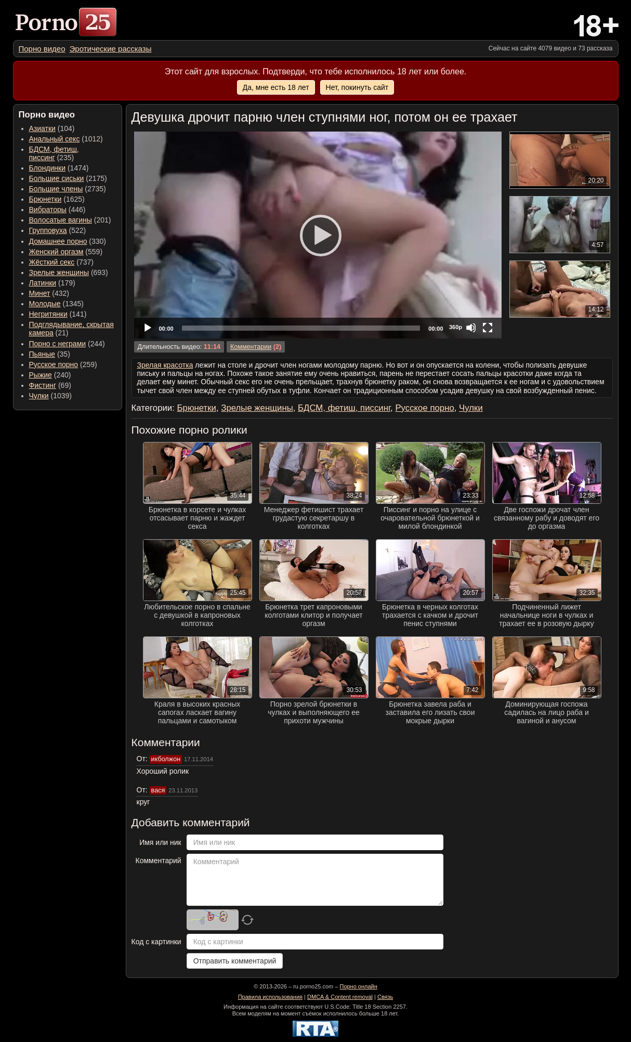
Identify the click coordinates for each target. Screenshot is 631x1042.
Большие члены (56, 189)
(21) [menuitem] (71, 328)
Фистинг (43, 385)
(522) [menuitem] (57, 230)
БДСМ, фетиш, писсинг (54, 153)
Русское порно (53, 364)
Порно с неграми (57, 344)
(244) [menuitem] (67, 344)
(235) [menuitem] (54, 153)
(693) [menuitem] (68, 272)
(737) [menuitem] (61, 262)
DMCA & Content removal (340, 997)
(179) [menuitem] (52, 283)
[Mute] (471, 327)
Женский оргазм (56, 252)
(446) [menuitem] (57, 209)
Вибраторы (48, 209)
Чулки (39, 396)
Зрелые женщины (59, 272)
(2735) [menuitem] (67, 189)
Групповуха (48, 230)
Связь (385, 997)
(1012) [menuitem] (66, 139)
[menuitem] (42, 48)
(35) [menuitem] (49, 354)
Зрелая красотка (165, 365)
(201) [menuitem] (70, 220)
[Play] (317, 235)
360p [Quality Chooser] (455, 327)
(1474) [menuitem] (59, 168)
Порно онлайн (358, 986)
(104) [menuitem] (52, 128)
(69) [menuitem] (50, 385)
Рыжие (40, 375)
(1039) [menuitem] (50, 396)
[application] (318, 235)
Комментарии (250, 346)
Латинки (43, 283)
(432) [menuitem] (49, 293)
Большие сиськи (56, 178)
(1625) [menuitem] (57, 199)
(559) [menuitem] (66, 252)
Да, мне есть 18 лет (276, 87)
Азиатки (42, 128)
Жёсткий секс (52, 262)
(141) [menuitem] (58, 314)
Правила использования (270, 997)
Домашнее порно (58, 241)
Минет (39, 293)
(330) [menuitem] (68, 241)
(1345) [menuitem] (56, 303)
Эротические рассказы (111, 48)
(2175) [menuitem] (68, 178)
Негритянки (48, 314)
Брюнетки (45, 199)
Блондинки (47, 168)
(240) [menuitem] (50, 375)
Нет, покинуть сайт (357, 87)
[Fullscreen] (487, 327)
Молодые (45, 303)
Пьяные (42, 354)
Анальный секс (54, 139)
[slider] (301, 328)
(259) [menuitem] (63, 364)
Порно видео (42, 48)
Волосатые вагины (60, 220)
